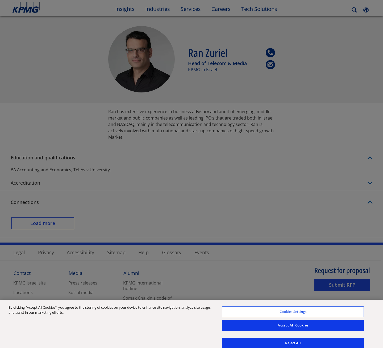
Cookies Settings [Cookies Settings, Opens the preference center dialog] (293, 315)
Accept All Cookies (293, 329)
